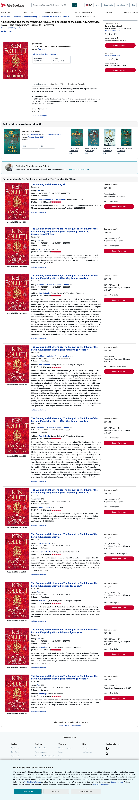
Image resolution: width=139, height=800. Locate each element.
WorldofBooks (44, 293)
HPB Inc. (42, 249)
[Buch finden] (74, 5)
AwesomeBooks (45, 552)
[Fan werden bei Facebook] (107, 748)
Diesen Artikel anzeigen (112, 31)
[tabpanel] (66, 102)
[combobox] (51, 5)
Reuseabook (43, 601)
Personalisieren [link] (85, 791)
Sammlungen (27, 12)
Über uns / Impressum (65, 748)
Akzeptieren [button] (28, 791)
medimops (43, 694)
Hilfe (133, 5)
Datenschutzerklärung (65, 760)
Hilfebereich (86, 748)
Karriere (60, 756)
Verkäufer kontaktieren (38, 212)
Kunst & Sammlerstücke (83, 12)
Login (98, 5)
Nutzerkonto (108, 5)
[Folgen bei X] (107, 754)
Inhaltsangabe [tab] (40, 84)
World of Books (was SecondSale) (52, 199)
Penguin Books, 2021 (36, 137)
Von (42, 59)
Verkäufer (108, 12)
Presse (60, 752)
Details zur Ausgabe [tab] (76, 84)
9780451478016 (54, 134)
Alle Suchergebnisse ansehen (70, 725)
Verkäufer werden (131, 12)
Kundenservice (87, 752)
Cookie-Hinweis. (117, 782)
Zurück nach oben (69, 737)
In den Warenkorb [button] (120, 45)
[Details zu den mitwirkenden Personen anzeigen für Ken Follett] (6, 31)
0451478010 (35, 134)
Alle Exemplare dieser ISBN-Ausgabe (47, 54)
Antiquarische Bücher (53, 12)
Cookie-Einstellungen (32, 782)
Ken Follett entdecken (79, 169)
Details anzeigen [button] (40, 115)
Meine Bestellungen (17, 760)
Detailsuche (5, 12)
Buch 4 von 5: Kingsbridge (11, 28)
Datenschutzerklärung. (101, 784)
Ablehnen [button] (56, 791)
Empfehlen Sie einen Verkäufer (45, 756)
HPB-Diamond (44, 507)
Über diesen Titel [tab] (57, 84)
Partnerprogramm (41, 752)
